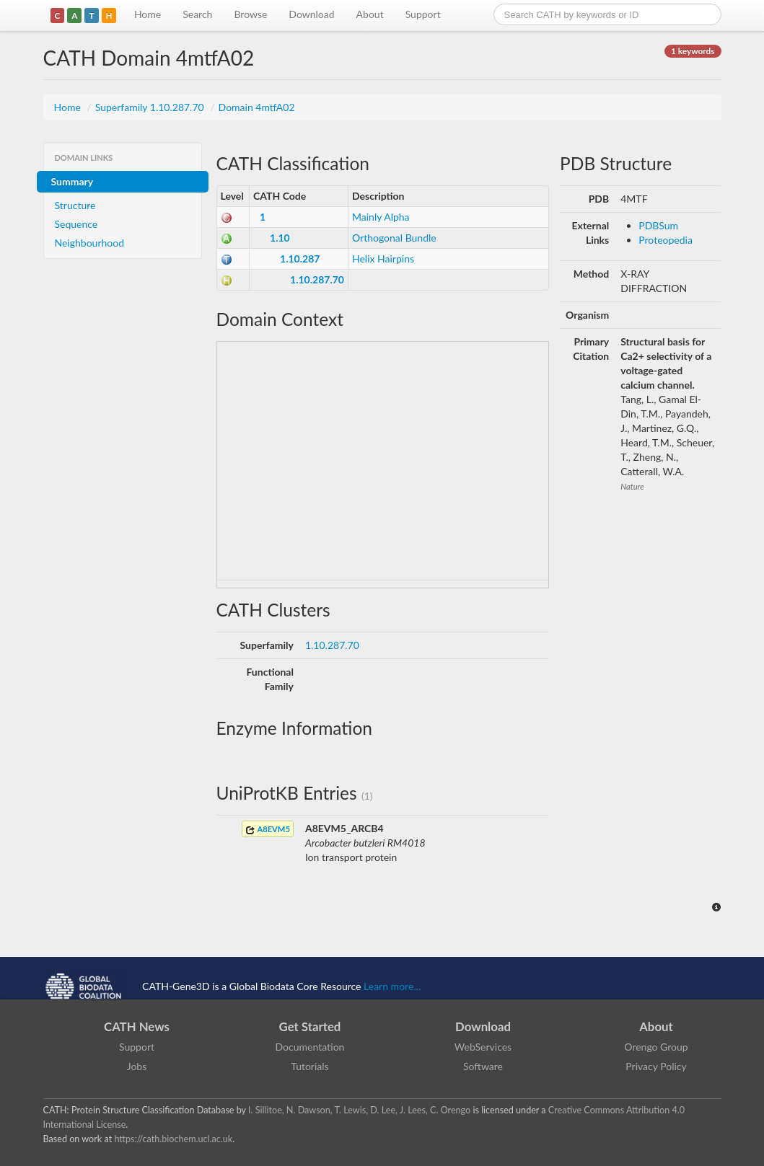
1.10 (280, 237)
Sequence (76, 224)
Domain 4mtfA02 (257, 107)
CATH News (137, 1026)
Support (423, 14)
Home (147, 14)
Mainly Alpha (381, 217)
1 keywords (692, 50)
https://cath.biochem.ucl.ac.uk (173, 1139)
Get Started (310, 1026)
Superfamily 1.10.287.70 (151, 107)
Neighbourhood (90, 243)
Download (311, 14)
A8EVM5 (267, 829)
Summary (72, 181)
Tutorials (309, 1066)
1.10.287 (300, 258)
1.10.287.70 (317, 279)
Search (197, 14)
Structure (75, 205)
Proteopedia (665, 240)
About (370, 14)
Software (483, 1066)
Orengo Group (656, 1047)
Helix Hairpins (383, 258)
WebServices (483, 1047)
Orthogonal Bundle (394, 237)
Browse (250, 14)
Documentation (310, 1047)
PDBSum (658, 225)
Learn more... (392, 986)
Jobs (137, 1066)
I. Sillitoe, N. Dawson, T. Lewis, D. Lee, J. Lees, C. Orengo (359, 1110)
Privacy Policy (655, 1066)
